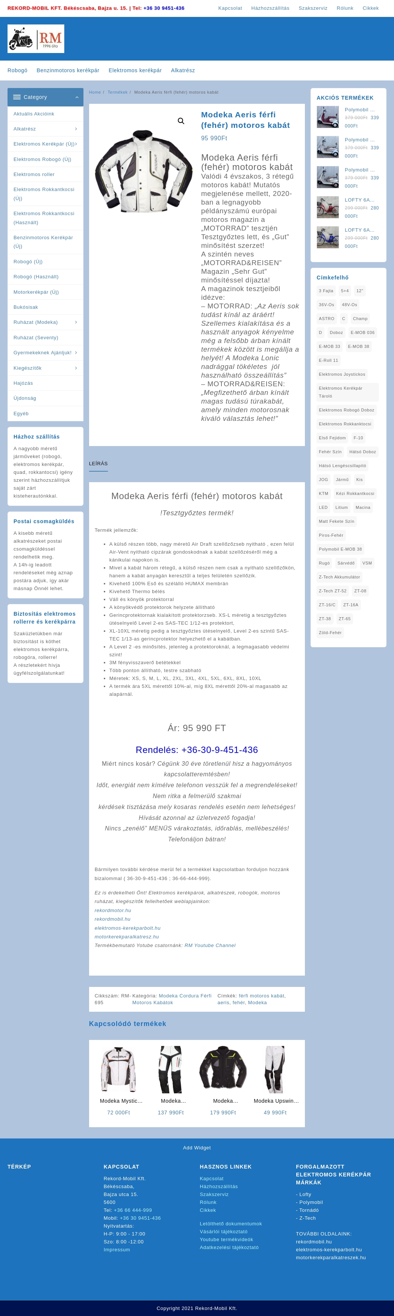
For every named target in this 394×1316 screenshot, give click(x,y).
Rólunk (208, 1202)
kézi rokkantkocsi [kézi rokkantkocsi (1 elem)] (355, 493)
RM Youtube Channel (210, 945)
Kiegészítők (28, 368)
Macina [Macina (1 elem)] (363, 507)
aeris (223, 1002)
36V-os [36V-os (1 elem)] (326, 304)
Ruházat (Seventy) (36, 337)
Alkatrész (25, 129)
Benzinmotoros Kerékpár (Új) (43, 242)
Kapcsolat (212, 1178)
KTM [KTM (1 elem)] (323, 493)
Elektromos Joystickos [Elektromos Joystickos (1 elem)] (342, 374)
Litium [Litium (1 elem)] (341, 507)
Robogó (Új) (28, 261)
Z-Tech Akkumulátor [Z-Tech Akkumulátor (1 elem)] (339, 577)
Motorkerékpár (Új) (36, 292)
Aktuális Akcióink (34, 114)
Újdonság (25, 398)
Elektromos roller (34, 174)
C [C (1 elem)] (344, 318)
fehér (239, 1002)
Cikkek (208, 1210)
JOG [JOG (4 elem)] (323, 479)
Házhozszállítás (219, 1186)
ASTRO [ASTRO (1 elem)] (326, 318)
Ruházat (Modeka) (36, 322)
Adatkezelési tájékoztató (229, 1247)
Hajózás (23, 383)
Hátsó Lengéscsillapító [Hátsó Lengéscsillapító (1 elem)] (342, 465)
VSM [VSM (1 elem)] (367, 563)
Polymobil (311, 1202)
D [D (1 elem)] (320, 332)
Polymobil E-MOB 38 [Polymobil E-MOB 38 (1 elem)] (340, 549)
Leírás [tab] (98, 463)
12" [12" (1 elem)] (359, 290)
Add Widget (197, 1148)
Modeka (257, 1002)
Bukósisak (26, 307)
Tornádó (309, 1210)
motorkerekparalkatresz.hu (127, 937)
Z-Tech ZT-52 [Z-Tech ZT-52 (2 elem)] (333, 591)
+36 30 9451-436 (164, 8)
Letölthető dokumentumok (231, 1223)
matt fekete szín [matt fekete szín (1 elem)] (336, 521)
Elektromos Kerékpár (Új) (44, 144)
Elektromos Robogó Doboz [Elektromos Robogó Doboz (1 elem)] (346, 410)
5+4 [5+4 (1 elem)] (345, 290)
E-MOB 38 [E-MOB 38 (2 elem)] (359, 346)
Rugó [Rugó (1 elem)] (324, 563)
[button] (181, 121)
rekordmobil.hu (113, 919)
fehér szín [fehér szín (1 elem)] (330, 451)
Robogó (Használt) (36, 276)
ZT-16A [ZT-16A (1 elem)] (350, 605)
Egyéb (21, 413)
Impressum (117, 1249)
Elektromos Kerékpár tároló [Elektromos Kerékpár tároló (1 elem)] (340, 392)
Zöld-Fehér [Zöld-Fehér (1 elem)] (330, 632)
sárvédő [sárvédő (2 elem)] (346, 563)
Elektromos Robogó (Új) (42, 159)
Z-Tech (308, 1218)
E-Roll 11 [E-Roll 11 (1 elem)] (328, 360)
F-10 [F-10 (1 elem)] (358, 438)
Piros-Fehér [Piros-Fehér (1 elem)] (331, 535)
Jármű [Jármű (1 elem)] (342, 479)
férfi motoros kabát (261, 996)
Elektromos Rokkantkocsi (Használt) (44, 218)
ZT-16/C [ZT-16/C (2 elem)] (327, 605)
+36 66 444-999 (133, 1210)
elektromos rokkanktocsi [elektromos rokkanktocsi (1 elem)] (345, 424)
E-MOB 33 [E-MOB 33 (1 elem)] (329, 346)
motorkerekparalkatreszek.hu (331, 1257)
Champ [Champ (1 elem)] (360, 318)
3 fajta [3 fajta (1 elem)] (326, 290)
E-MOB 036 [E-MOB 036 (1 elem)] (363, 332)
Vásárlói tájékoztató (224, 1231)
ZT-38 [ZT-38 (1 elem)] (325, 618)
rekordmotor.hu (113, 910)
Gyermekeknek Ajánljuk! (43, 352)
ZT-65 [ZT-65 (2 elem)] (345, 618)
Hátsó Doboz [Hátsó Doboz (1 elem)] (362, 451)
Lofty (306, 1194)
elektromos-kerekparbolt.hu (128, 928)
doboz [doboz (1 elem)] (336, 332)
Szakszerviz (214, 1194)
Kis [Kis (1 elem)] (359, 479)
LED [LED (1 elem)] (323, 507)
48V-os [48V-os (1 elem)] (350, 304)
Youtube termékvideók (226, 1239)
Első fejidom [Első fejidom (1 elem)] (332, 438)
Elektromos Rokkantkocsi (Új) (44, 194)
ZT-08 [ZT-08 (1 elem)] (360, 591)
